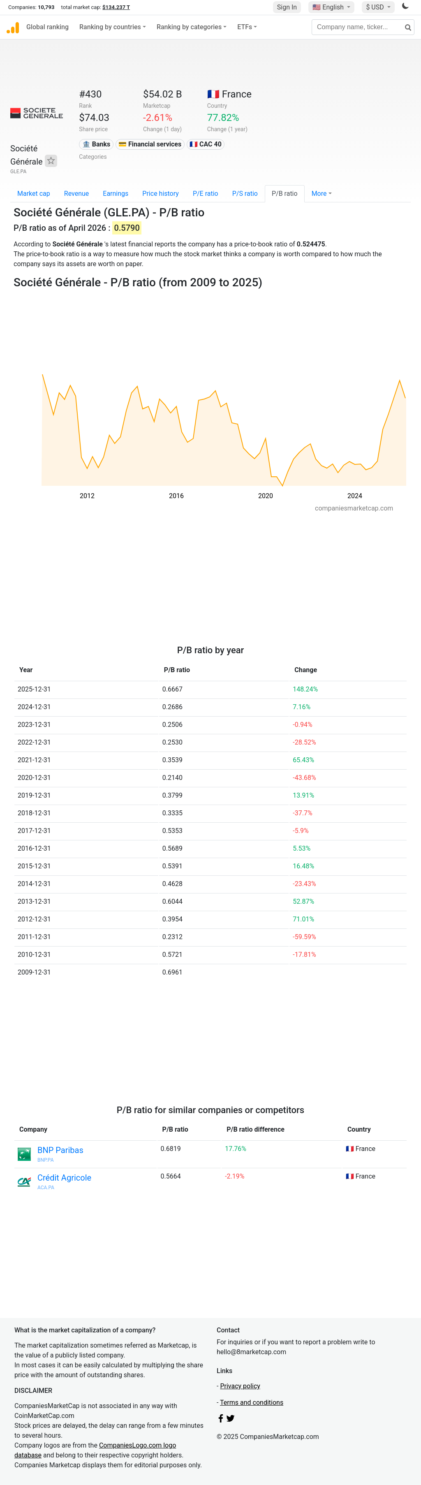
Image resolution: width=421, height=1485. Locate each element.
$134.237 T (116, 7)
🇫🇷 (229, 94)
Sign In (287, 7)
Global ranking (47, 27)
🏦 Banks (96, 144)
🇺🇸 (328, 7)
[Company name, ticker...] (363, 27)
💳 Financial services (149, 144)
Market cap (33, 193)
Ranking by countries (110, 27)
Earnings (115, 193)
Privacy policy (240, 1386)
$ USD (375, 7)
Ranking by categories (189, 27)
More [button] (319, 193)
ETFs (244, 27)
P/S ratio (245, 193)
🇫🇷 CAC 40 (206, 144)
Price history (160, 193)
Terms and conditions (251, 1402)
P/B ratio (285, 193)
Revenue (76, 193)
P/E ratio (205, 193)
